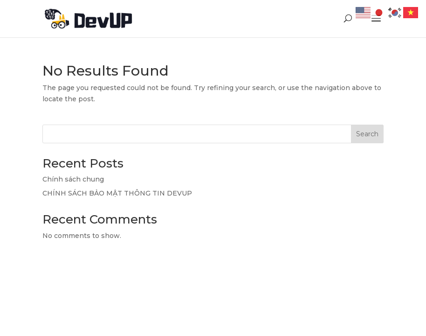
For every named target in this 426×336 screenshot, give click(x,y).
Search (367, 134)
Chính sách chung (73, 179)
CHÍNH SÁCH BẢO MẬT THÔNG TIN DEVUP (117, 193)
